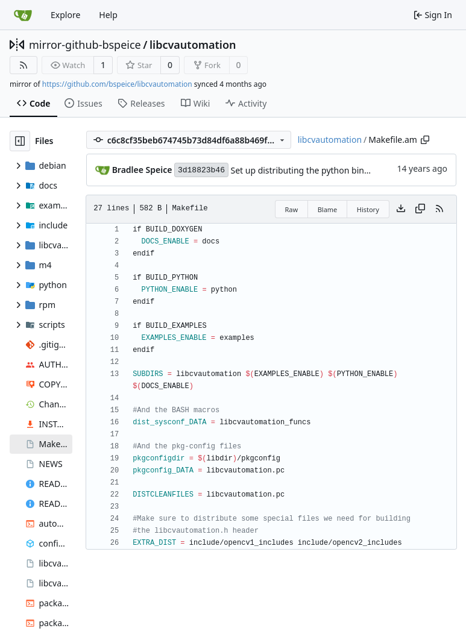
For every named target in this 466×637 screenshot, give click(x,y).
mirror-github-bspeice (85, 45)
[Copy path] (425, 140)
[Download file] (401, 209)
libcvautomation (193, 45)
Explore (65, 14)
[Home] (23, 15)
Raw (291, 209)
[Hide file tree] (20, 141)
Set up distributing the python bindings (308, 170)
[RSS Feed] (23, 65)
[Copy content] (420, 209)
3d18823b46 (201, 170)
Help (108, 14)
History (368, 209)
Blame (328, 209)
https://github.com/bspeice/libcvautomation (117, 84)
